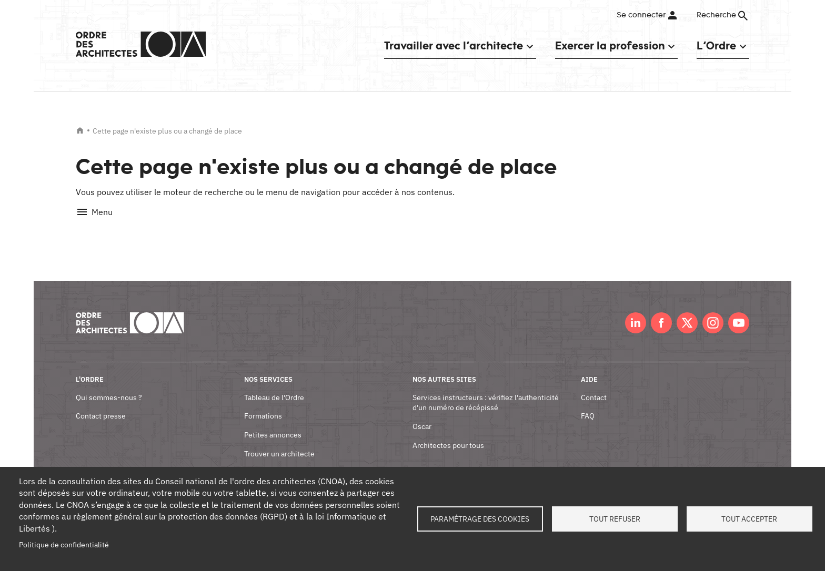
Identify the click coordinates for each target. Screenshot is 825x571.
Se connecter (641, 15)
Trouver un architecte (279, 441)
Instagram (712, 311)
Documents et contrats (281, 460)
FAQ (588, 404)
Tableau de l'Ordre (274, 385)
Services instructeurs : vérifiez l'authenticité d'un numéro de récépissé (486, 391)
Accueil (80, 130)
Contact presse (101, 404)
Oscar (422, 415)
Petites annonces (272, 423)
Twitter (687, 311)
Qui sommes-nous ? (109, 385)
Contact (594, 385)
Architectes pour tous (448, 433)
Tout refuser (614, 519)
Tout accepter (749, 519)
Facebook (661, 311)
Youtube (738, 311)
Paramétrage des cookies (479, 519)
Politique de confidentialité (64, 544)
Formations (263, 404)
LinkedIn (635, 311)
